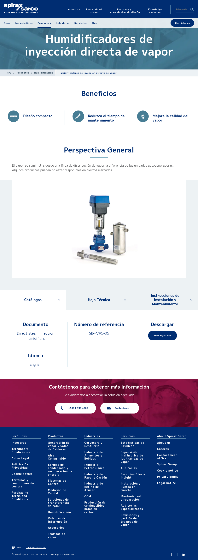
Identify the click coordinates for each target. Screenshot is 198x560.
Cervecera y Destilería (93, 444)
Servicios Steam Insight (133, 475)
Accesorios (56, 527)
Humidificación (43, 72)
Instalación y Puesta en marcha (131, 487)
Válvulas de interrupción (57, 519)
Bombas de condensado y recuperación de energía (60, 469)
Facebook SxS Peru (172, 554)
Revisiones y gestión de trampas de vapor (130, 520)
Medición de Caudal (57, 491)
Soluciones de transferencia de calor (58, 503)
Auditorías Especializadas (132, 507)
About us (164, 442)
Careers (163, 449)
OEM (87, 496)
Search (192, 9)
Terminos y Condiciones (21, 450)
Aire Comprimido (57, 457)
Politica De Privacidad (20, 465)
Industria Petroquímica (94, 466)
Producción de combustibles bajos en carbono (95, 507)
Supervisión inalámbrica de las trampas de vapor (132, 457)
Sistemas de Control (57, 482)
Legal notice (166, 483)
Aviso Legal (20, 458)
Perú (8, 72)
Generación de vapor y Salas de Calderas (59, 446)
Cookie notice (22, 474)
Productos (23, 72)
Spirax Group (167, 464)
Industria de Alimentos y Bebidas (93, 455)
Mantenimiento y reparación (132, 497)
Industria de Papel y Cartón (95, 475)
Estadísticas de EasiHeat (132, 444)
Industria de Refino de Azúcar (93, 487)
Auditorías (129, 468)
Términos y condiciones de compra (23, 483)
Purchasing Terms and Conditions (20, 496)
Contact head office (167, 456)
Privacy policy (168, 477)
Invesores (19, 442)
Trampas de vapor (56, 535)
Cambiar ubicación (36, 547)
